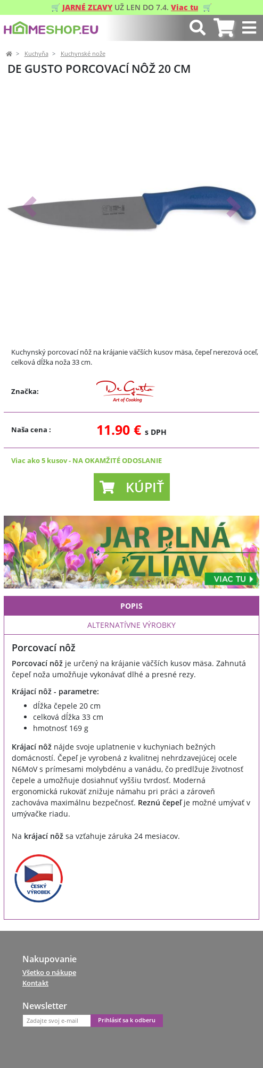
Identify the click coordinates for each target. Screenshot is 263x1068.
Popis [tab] (131, 606)
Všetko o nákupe (49, 972)
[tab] (224, 28)
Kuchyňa (36, 53)
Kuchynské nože (83, 53)
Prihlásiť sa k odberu (126, 1020)
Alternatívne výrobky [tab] (131, 625)
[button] (29, 206)
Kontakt (35, 983)
